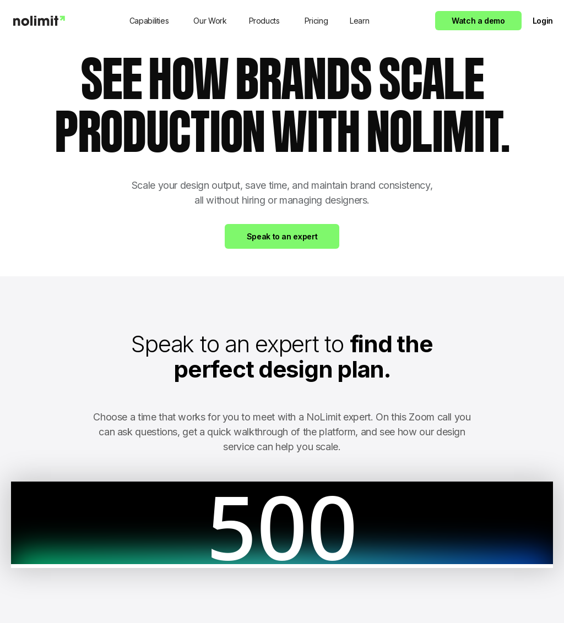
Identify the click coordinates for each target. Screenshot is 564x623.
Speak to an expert (282, 236)
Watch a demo (478, 20)
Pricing (316, 20)
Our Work (209, 20)
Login (543, 20)
